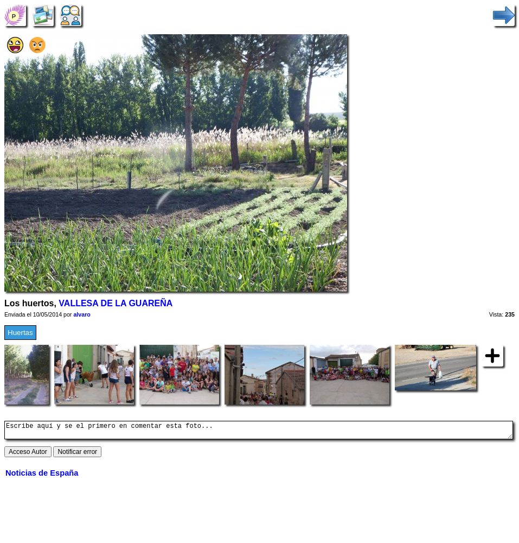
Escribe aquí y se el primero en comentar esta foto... (258, 432)
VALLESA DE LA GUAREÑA (115, 303)
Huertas (20, 333)
